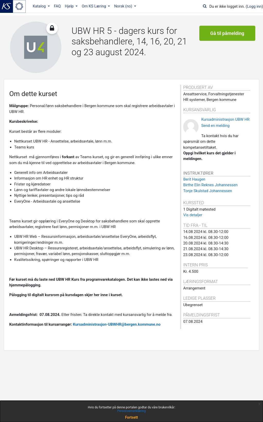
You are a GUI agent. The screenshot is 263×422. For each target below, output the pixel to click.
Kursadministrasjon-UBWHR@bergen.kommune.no (117, 324)
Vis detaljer (192, 215)
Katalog (40, 6)
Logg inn (254, 6)
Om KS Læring (94, 6)
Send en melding (215, 125)
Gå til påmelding (227, 33)
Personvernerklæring (131, 411)
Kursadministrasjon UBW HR (225, 119)
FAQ (57, 6)
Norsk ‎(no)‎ (123, 6)
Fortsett (131, 417)
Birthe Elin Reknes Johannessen (210, 185)
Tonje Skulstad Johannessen (207, 191)
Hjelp (70, 6)
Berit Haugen (194, 179)
